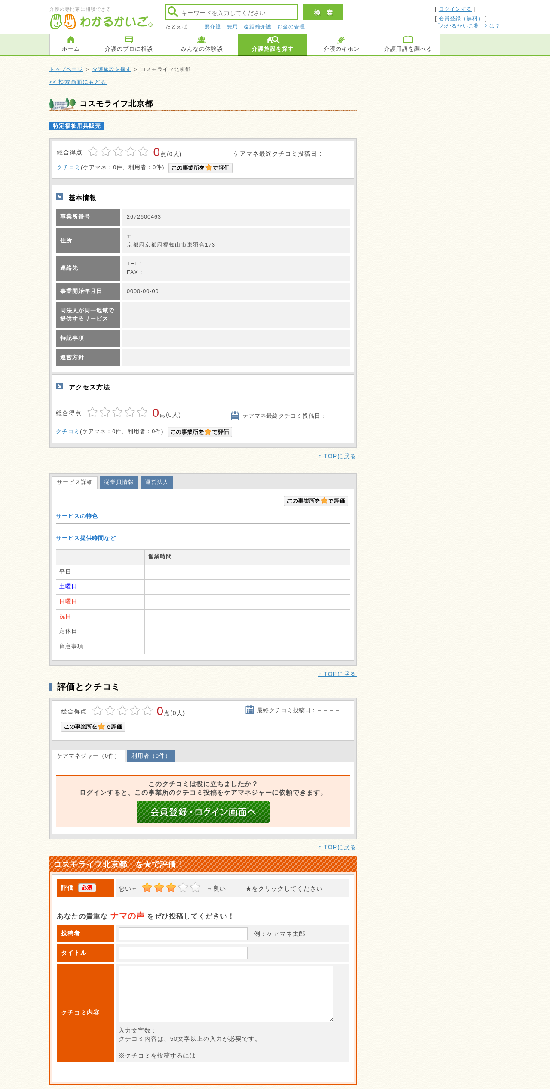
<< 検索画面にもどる (78, 82)
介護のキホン (342, 49)
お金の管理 (291, 27)
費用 (232, 27)
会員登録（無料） (461, 18)
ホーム (71, 49)
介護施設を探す (273, 49)
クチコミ (69, 167)
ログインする (455, 9)
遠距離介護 (258, 27)
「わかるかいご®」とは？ (468, 26)
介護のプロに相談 (129, 49)
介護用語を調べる (408, 49)
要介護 (213, 27)
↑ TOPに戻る (337, 456)
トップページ (66, 69)
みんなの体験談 (202, 49)
